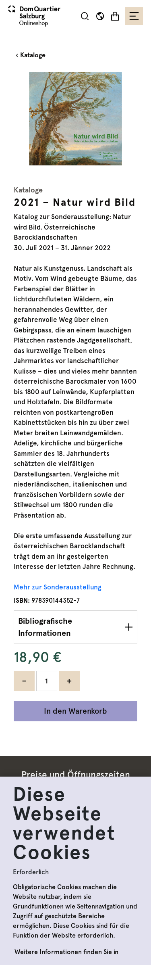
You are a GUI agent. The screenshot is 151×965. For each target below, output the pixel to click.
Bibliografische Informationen (45, 627)
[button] (84, 16)
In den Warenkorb (75, 711)
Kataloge (33, 55)
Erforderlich (31, 872)
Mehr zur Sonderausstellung (57, 587)
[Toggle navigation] (134, 16)
